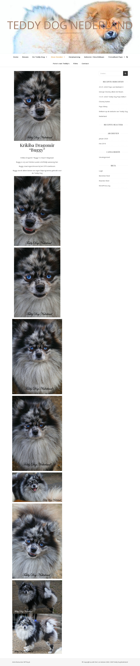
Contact (85, 63)
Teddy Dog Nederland (70, 25)
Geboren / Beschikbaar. (94, 57)
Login (101, 171)
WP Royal (27, 662)
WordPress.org (104, 186)
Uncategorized (104, 157)
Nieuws (25, 57)
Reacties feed (104, 181)
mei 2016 (102, 143)
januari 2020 (103, 139)
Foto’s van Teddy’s (61, 63)
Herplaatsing (74, 57)
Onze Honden (57, 57)
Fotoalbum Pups (116, 57)
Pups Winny (103, 106)
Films (75, 63)
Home (15, 57)
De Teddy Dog (38, 57)
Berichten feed (104, 176)
